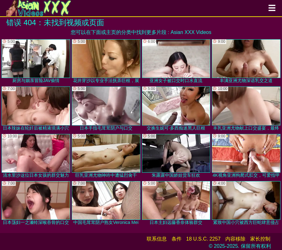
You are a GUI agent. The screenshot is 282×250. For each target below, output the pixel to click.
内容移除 (235, 239)
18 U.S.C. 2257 (203, 239)
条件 (177, 239)
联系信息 (157, 239)
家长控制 (260, 239)
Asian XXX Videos (191, 32)
